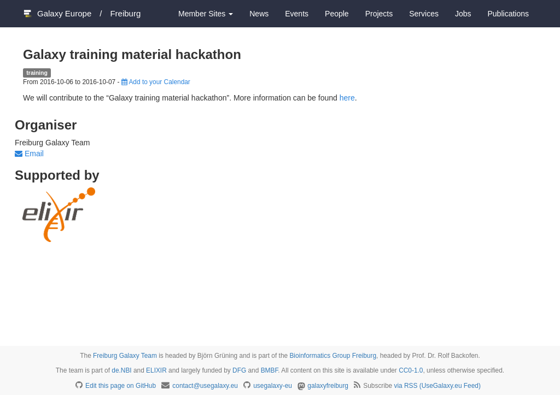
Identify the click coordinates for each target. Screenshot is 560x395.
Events (296, 13)
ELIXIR (156, 370)
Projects (379, 13)
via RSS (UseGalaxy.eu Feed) (437, 386)
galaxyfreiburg (327, 386)
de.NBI (121, 370)
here (347, 97)
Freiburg (125, 13)
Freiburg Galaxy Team (125, 355)
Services (424, 13)
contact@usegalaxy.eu (205, 386)
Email (29, 153)
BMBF (269, 370)
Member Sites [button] (205, 13)
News (259, 13)
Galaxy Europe (64, 13)
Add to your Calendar (155, 82)
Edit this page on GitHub (120, 386)
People (337, 13)
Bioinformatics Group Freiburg (332, 355)
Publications (508, 13)
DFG (239, 370)
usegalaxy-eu (272, 386)
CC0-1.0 (411, 370)
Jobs (463, 13)
